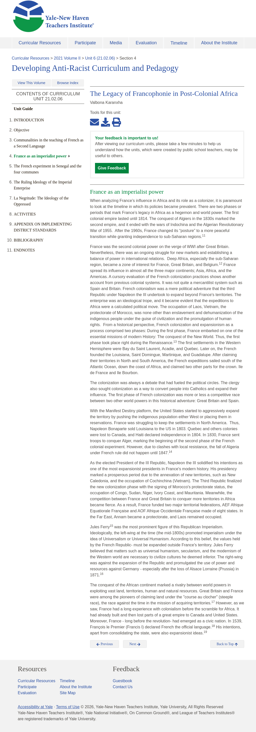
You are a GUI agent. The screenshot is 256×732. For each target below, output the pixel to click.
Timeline (178, 43)
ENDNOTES (24, 250)
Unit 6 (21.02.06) (100, 58)
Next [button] (134, 644)
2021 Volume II (67, 58)
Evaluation (146, 42)
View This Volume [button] (32, 83)
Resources (32, 669)
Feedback (126, 669)
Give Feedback (112, 168)
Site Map (68, 693)
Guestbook (122, 681)
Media (116, 42)
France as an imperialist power (40, 156)
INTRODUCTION (29, 120)
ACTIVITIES (25, 214)
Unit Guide (23, 109)
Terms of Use (68, 707)
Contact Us (122, 687)
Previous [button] (104, 644)
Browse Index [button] (67, 83)
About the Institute (219, 42)
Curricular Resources (40, 42)
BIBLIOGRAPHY (29, 240)
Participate (85, 42)
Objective (22, 130)
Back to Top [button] (227, 644)
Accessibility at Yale (35, 707)
